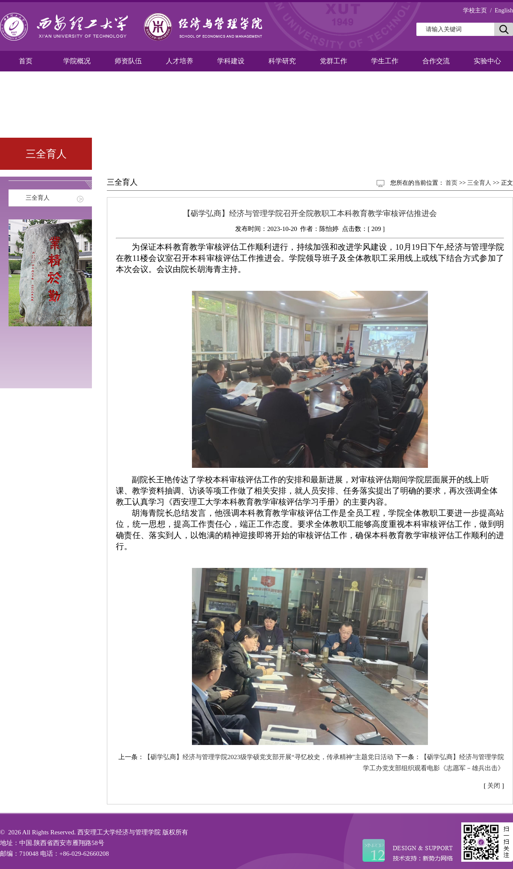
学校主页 (475, 10)
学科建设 (231, 61)
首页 (25, 61)
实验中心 (487, 61)
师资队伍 (128, 61)
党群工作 (333, 61)
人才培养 (179, 61)
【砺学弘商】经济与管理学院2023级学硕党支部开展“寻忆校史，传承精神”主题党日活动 (268, 757)
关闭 (493, 785)
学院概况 (77, 61)
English (504, 10)
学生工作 (384, 61)
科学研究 (282, 61)
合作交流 (436, 61)
